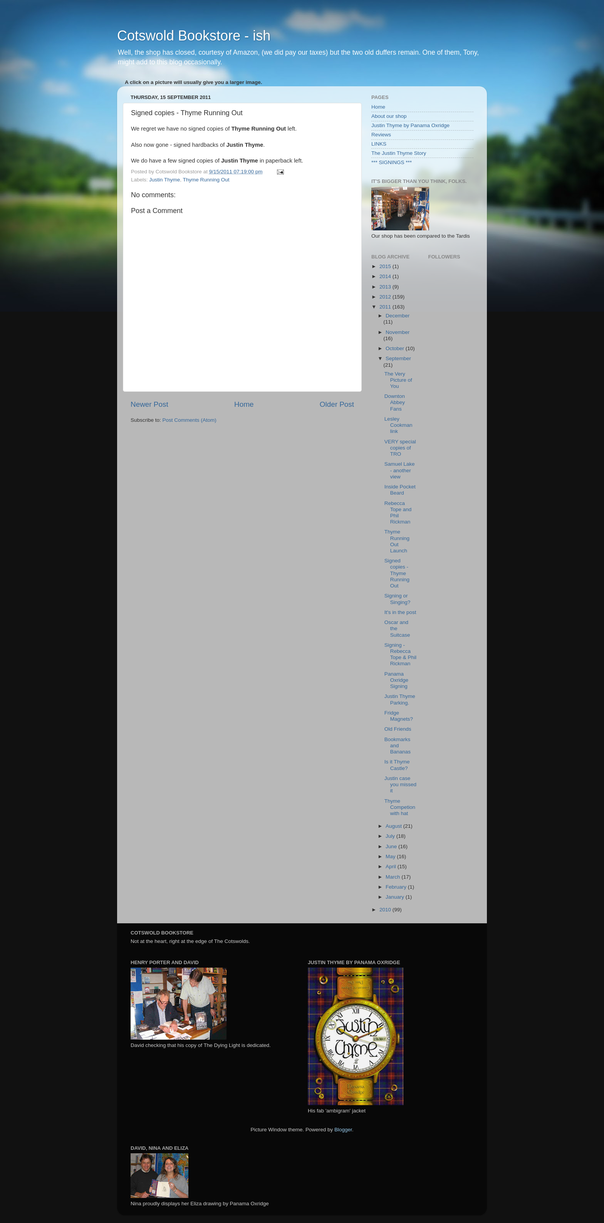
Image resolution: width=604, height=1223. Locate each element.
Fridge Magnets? (398, 716)
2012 (386, 297)
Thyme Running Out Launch (396, 541)
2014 (386, 276)
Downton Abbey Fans (394, 402)
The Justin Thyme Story (398, 153)
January (396, 897)
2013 (386, 287)
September (398, 358)
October (396, 348)
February (397, 887)
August (394, 826)
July (391, 836)
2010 (386, 910)
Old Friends (397, 729)
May (391, 856)
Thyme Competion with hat (399, 807)
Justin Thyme (164, 180)
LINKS (378, 144)
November (397, 332)
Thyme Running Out (206, 180)
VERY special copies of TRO (400, 448)
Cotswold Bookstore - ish (193, 36)
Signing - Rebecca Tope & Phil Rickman (400, 654)
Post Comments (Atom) (189, 420)
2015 (386, 266)
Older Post (337, 404)
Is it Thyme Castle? (397, 765)
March (393, 877)
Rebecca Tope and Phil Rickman (398, 512)
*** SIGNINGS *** (391, 162)
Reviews (381, 135)
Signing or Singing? (397, 599)
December (397, 316)
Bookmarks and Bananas (397, 745)
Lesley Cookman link (398, 425)
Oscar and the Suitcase (397, 628)
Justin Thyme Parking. (399, 699)
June (392, 846)
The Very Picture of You (398, 380)
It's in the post (400, 612)
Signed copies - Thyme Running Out (396, 573)
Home (243, 404)
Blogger (343, 1129)
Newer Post (149, 404)
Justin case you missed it (400, 784)
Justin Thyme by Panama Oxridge (410, 125)
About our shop (389, 116)
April (392, 866)
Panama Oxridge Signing (396, 680)
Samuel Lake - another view (399, 470)
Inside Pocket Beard (400, 490)
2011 (386, 307)
